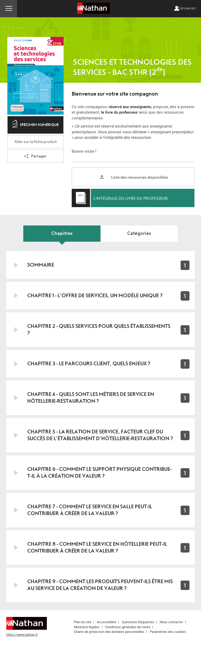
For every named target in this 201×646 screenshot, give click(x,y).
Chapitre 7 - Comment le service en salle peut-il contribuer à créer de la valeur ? (89, 510)
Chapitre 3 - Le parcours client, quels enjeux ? (88, 364)
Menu (8, 8)
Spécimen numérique (36, 125)
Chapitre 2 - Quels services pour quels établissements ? (98, 329)
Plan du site (82, 622)
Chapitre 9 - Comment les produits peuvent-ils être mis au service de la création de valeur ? (100, 584)
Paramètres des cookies (168, 631)
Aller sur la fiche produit (35, 142)
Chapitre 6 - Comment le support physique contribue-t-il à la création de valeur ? (99, 472)
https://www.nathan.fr (22, 634)
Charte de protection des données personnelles (109, 631)
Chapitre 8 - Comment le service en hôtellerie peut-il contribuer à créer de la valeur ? (97, 547)
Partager (35, 156)
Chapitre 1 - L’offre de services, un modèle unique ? (95, 295)
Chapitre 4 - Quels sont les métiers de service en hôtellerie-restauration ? (90, 397)
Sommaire (40, 265)
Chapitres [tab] (61, 233)
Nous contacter (171, 622)
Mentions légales (86, 627)
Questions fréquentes (138, 622)
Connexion (187, 8)
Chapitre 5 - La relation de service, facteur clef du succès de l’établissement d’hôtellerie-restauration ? (100, 435)
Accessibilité (106, 622)
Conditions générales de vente (127, 627)
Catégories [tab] (139, 233)
